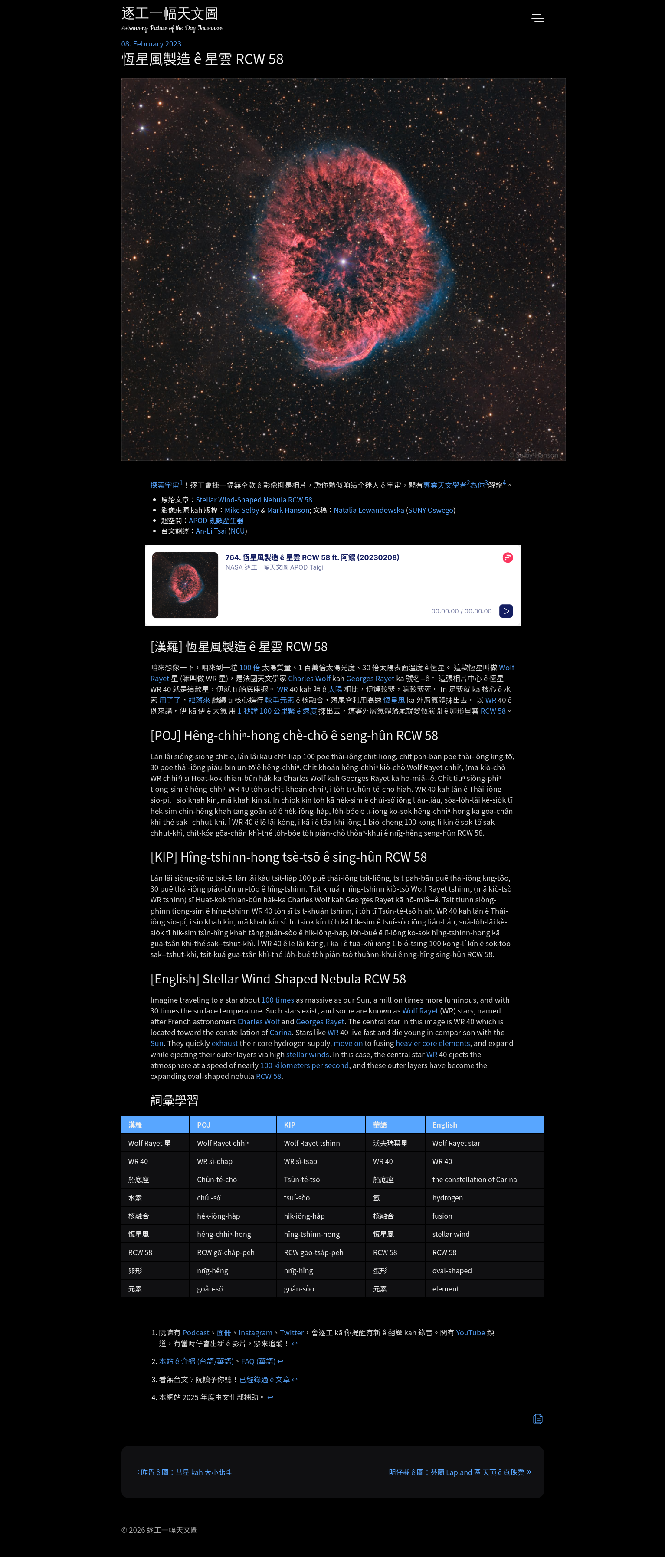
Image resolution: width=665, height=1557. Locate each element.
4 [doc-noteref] (504, 482)
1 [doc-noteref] (181, 482)
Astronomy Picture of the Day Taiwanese (172, 28)
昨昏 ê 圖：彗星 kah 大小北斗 (187, 1472)
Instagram (255, 1332)
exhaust (225, 1043)
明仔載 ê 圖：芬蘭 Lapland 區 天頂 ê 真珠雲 (456, 1472)
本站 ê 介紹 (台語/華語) (196, 1361)
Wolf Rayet (420, 1010)
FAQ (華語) (258, 1361)
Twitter (292, 1332)
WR (282, 689)
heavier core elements (433, 1043)
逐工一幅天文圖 (170, 15)
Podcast (196, 1332)
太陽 (335, 689)
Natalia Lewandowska (369, 510)
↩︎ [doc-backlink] (295, 1343)
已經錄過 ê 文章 (264, 1379)
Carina (281, 1032)
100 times (278, 999)
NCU (238, 530)
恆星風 (394, 700)
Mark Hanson (288, 510)
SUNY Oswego (430, 510)
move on (348, 1043)
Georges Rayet (370, 678)
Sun (157, 1043)
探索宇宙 (165, 484)
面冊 (224, 1332)
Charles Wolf (309, 678)
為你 (477, 484)
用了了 (170, 700)
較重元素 (279, 700)
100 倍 (249, 667)
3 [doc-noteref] (486, 482)
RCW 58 (493, 710)
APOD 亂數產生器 (216, 520)
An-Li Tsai (211, 530)
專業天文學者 (445, 484)
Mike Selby (242, 510)
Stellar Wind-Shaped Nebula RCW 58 (254, 499)
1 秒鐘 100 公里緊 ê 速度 (277, 710)
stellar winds (307, 1054)
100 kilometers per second (304, 1065)
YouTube (470, 1332)
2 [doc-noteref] (468, 482)
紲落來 (199, 700)
